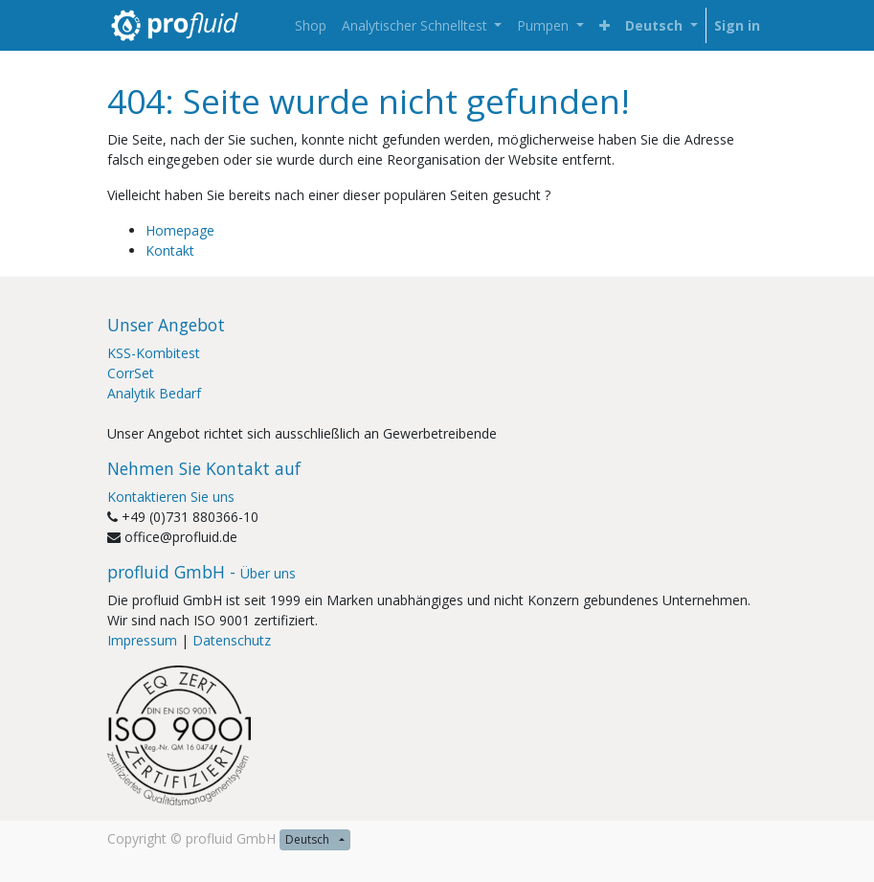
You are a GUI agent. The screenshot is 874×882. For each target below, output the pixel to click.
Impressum (142, 640)
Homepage (180, 230)
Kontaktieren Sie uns (171, 496)
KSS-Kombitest (153, 353)
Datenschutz (231, 640)
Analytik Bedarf (154, 393)
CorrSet (130, 373)
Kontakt (170, 250)
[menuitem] (310, 25)
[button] (604, 25)
